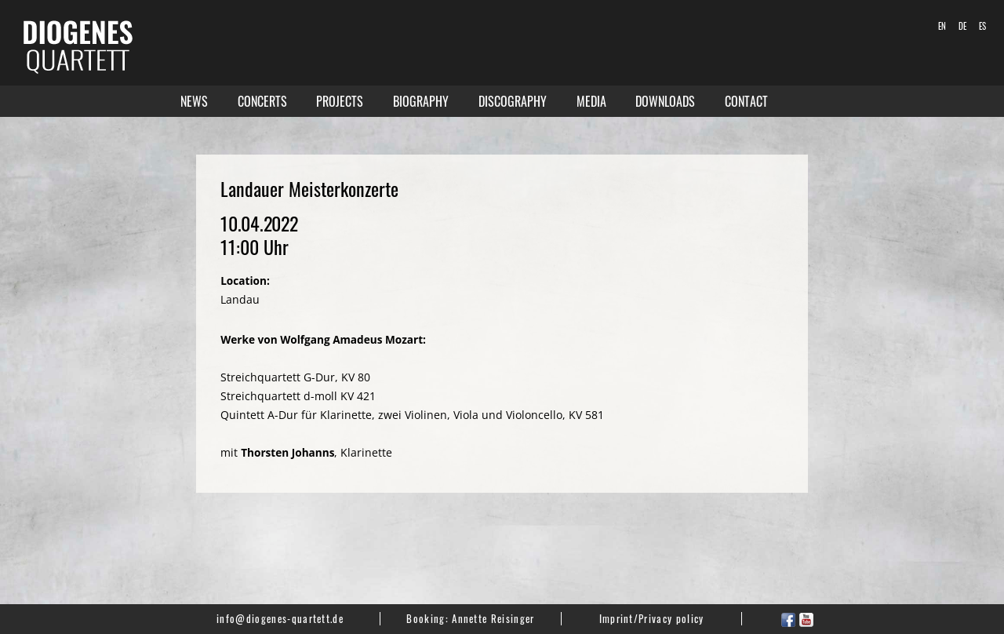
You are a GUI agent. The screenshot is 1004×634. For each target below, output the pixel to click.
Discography (512, 101)
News (194, 101)
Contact (746, 101)
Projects (339, 101)
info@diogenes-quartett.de (280, 618)
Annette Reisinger (493, 618)
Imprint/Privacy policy (651, 618)
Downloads (665, 101)
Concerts (262, 101)
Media (591, 101)
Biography (421, 101)
